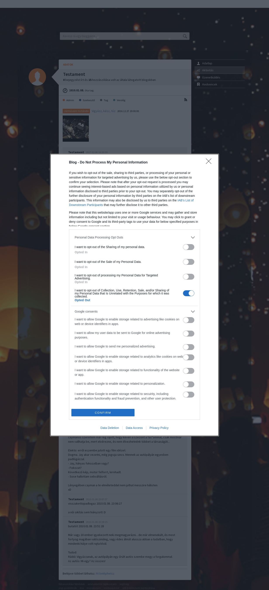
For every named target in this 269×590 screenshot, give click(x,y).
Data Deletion (109, 428)
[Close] (210, 162)
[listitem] (134, 237)
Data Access (134, 428)
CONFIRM (103, 412)
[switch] (188, 247)
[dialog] (134, 295)
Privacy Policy (159, 428)
